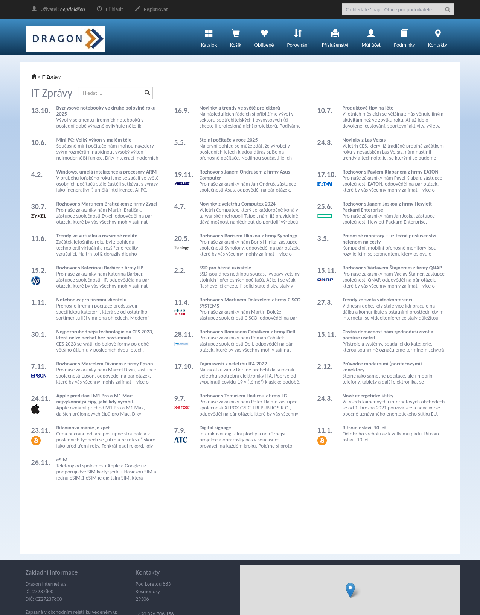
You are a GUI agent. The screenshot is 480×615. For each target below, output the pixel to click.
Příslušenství (335, 36)
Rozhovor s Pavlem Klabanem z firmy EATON (391, 172)
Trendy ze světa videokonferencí (377, 300)
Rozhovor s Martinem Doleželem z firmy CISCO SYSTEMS (250, 303)
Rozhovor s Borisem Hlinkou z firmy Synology (248, 236)
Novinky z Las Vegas (364, 140)
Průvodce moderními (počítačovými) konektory (382, 367)
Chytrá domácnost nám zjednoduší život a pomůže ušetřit (388, 335)
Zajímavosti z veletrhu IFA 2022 (233, 364)
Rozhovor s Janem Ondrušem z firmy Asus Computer (245, 175)
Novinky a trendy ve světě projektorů (240, 108)
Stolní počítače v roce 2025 (229, 140)
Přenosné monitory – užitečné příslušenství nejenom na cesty (390, 239)
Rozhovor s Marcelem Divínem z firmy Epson (104, 364)
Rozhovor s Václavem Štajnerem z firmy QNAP (392, 268)
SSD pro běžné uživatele (225, 268)
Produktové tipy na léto (368, 108)
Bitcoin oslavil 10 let (364, 428)
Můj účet (371, 36)
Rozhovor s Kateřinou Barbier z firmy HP (99, 268)
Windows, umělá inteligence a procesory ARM (106, 172)
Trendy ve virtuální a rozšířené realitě (96, 236)
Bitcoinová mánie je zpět (83, 428)
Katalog (209, 36)
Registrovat (151, 9)
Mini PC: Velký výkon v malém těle (93, 140)
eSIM (62, 460)
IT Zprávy (51, 77)
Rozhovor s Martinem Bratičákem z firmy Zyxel (106, 204)
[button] (350, 590)
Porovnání (297, 36)
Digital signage (215, 428)
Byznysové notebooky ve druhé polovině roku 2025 (106, 111)
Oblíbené (264, 36)
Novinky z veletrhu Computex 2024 (238, 204)
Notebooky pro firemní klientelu (91, 300)
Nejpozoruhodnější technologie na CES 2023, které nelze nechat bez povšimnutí (105, 335)
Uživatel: (58, 9)
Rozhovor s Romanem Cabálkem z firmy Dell (247, 332)
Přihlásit (110, 9)
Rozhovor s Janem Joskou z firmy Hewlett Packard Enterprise (387, 207)
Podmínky (404, 36)
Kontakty (437, 36)
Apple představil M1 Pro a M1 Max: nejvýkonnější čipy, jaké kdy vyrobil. (95, 399)
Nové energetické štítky (368, 396)
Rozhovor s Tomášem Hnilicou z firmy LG (243, 396)
